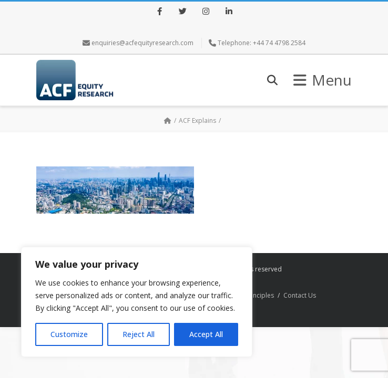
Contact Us (299, 295)
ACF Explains (197, 120)
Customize (69, 334)
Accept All (206, 334)
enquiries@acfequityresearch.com (142, 42)
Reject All (138, 334)
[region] (136, 302)
